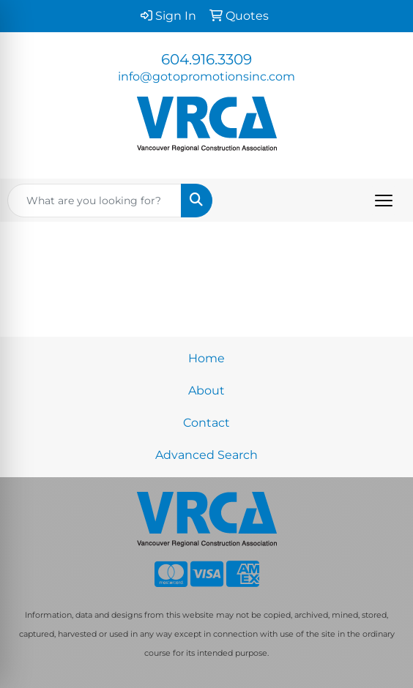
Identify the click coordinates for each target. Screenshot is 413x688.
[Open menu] (383, 200)
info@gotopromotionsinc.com (206, 76)
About (206, 390)
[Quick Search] (94, 200)
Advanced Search (206, 455)
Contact (206, 423)
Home (206, 358)
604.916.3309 (206, 59)
